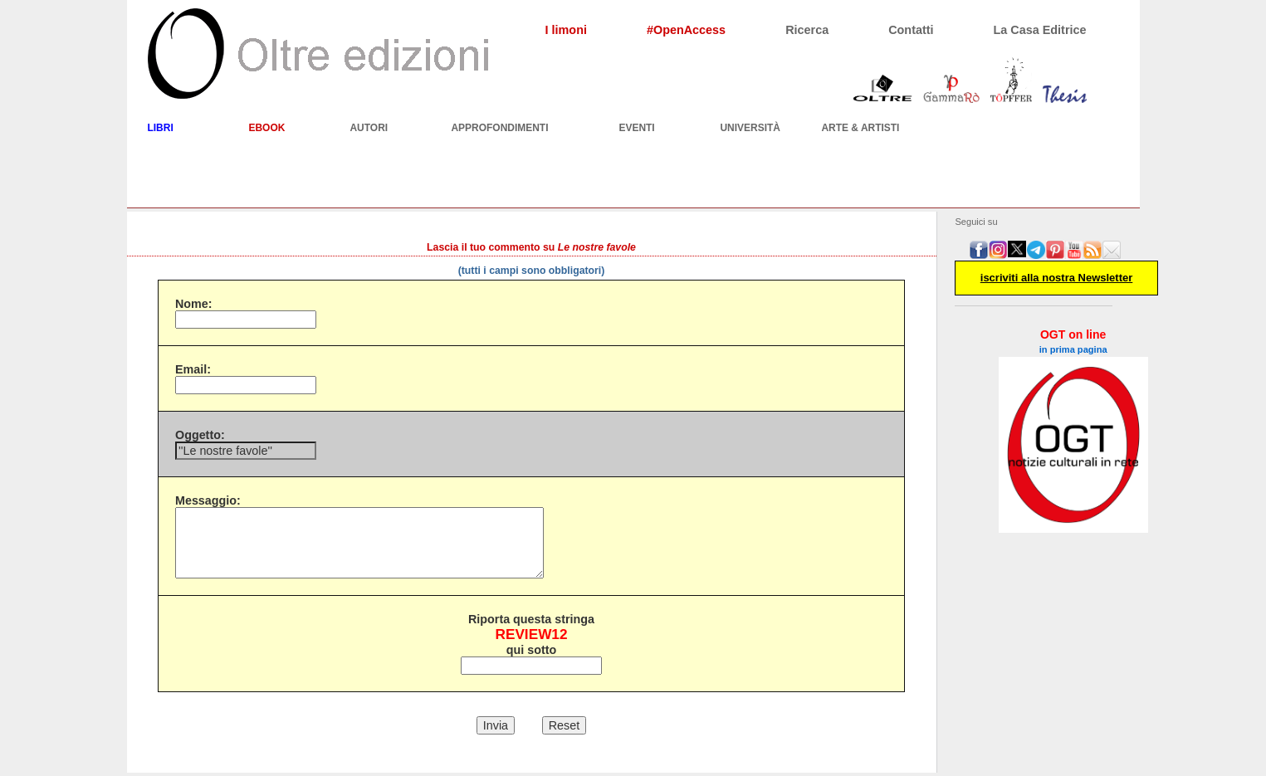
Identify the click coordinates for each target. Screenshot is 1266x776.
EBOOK (266, 128)
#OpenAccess (686, 30)
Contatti (910, 30)
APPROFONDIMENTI (499, 128)
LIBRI (160, 128)
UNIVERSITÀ (750, 128)
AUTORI (368, 128)
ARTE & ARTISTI (860, 128)
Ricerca (807, 30)
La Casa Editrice (1040, 30)
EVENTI (636, 128)
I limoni (566, 30)
